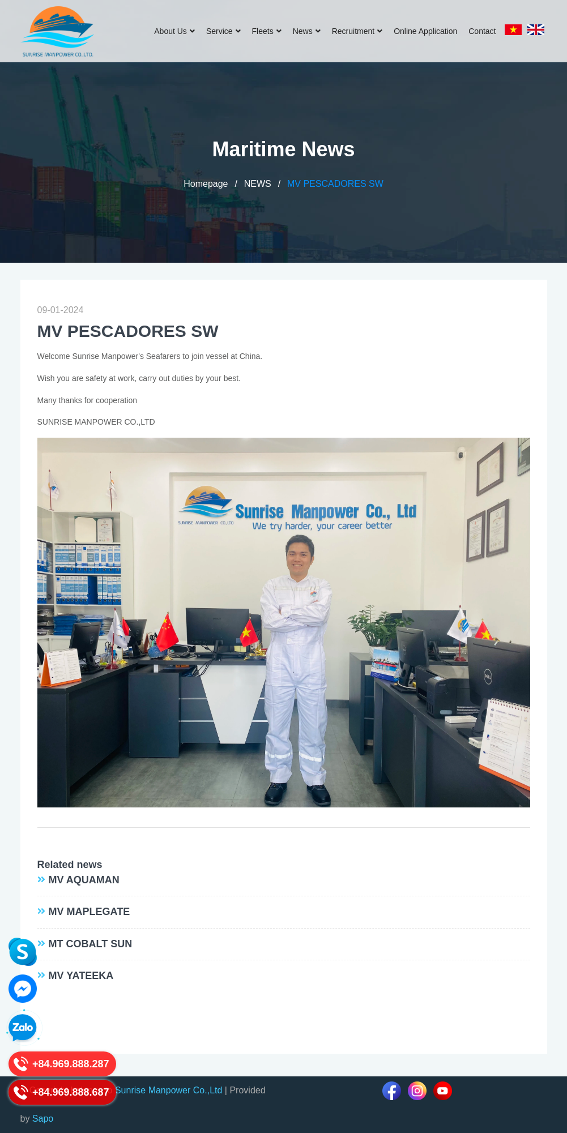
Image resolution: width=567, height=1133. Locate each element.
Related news (70, 864)
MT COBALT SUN (91, 944)
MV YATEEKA (81, 975)
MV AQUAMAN (84, 880)
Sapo (42, 1118)
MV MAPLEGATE (89, 911)
